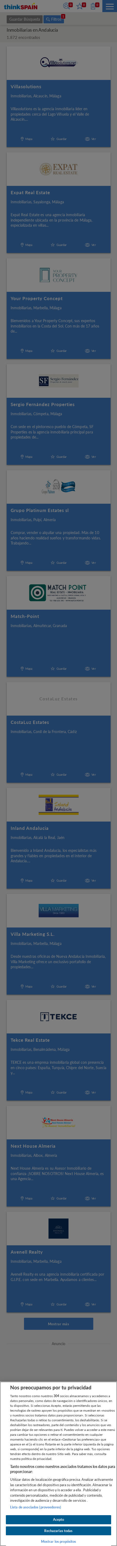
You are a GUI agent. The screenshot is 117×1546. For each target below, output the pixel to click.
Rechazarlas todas (58, 1531)
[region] (58, 1464)
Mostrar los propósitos (58, 1541)
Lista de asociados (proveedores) (35, 1507)
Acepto (58, 1519)
